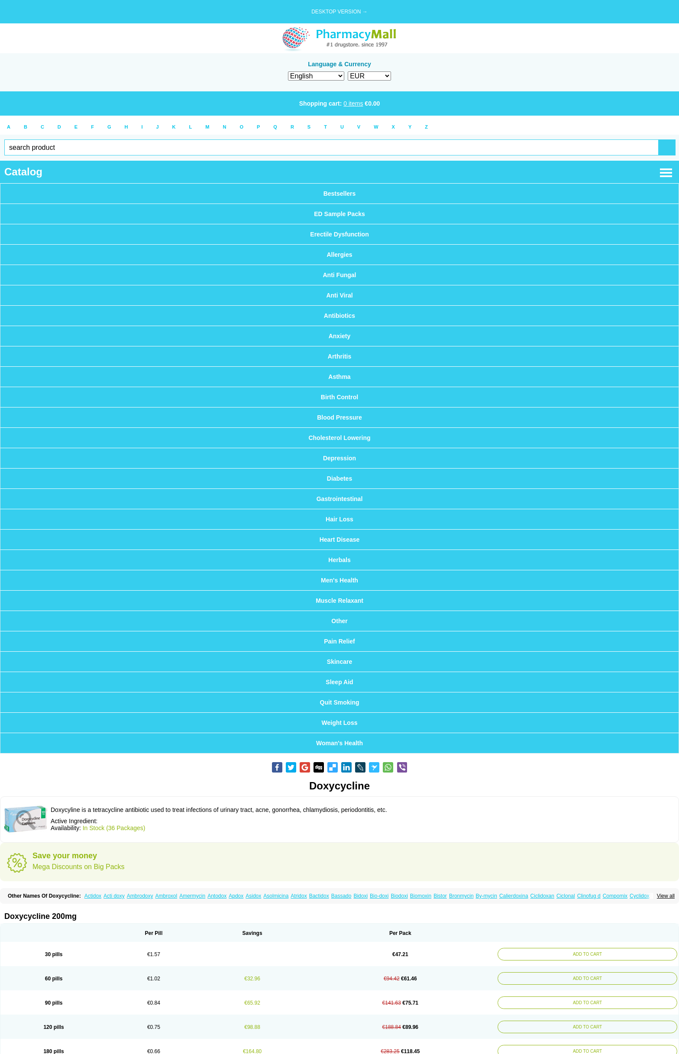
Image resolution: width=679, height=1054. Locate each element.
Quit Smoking (339, 702)
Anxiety (340, 336)
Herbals (339, 559)
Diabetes (339, 478)
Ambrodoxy (140, 896)
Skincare (339, 661)
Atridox (299, 896)
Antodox (216, 896)
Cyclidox (639, 896)
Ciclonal (565, 896)
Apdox (236, 896)
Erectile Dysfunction (339, 234)
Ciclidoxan (542, 896)
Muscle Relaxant (339, 600)
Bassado (341, 896)
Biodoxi (399, 896)
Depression (339, 458)
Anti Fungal (339, 275)
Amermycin (192, 896)
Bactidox (319, 896)
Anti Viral (339, 295)
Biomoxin (420, 896)
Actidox (92, 896)
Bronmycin (461, 896)
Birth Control (339, 397)
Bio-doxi (379, 896)
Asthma (339, 376)
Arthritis (339, 356)
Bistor (440, 896)
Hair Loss (339, 519)
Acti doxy (114, 896)
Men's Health (339, 580)
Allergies (339, 254)
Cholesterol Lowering (339, 437)
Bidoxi (360, 896)
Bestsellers (339, 193)
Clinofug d (589, 896)
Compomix (615, 896)
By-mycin (486, 896)
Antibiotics (339, 315)
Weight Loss (340, 722)
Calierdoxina (513, 896)
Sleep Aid (339, 682)
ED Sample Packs (339, 213)
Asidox (253, 896)
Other (339, 621)
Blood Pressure (339, 417)
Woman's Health (339, 743)
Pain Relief (339, 641)
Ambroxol (166, 896)
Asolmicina (275, 896)
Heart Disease (340, 539)
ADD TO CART (586, 954)
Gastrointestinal (340, 498)
